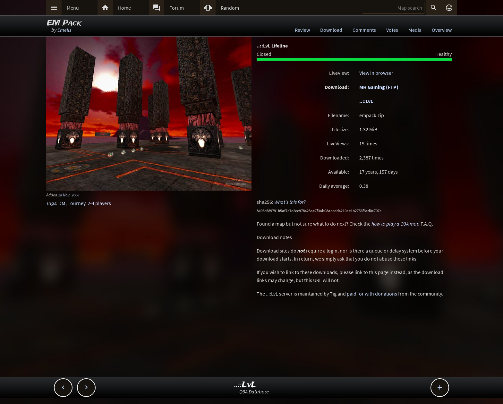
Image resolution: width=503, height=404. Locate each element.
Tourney (76, 203)
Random (230, 7)
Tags (51, 203)
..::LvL (366, 101)
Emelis (64, 30)
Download (331, 30)
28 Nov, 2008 (68, 194)
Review (302, 30)
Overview (442, 30)
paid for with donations (372, 293)
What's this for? (290, 202)
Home (124, 7)
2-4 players (99, 203)
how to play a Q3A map (395, 223)
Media (415, 30)
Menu (73, 7)
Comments (364, 30)
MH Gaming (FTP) (378, 87)
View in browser (376, 73)
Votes (392, 30)
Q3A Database (254, 391)
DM (61, 203)
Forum (176, 7)
